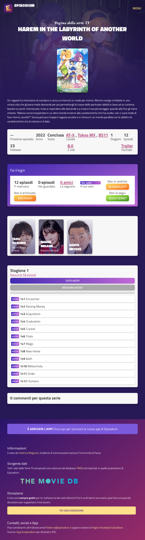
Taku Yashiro (19, 241)
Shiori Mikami (47, 244)
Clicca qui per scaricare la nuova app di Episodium (72, 429)
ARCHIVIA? (25, 198)
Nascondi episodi (23, 274)
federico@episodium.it (59, 527)
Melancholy (31, 366)
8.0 (70, 145)
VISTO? (15, 299)
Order (27, 373)
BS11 (103, 135)
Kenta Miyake (75, 247)
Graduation (30, 321)
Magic (27, 343)
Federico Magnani (29, 453)
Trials (26, 336)
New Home (30, 351)
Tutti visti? (72, 281)
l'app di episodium (26, 532)
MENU (137, 8)
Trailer (127, 145)
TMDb (80, 468)
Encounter (30, 299)
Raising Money (32, 306)
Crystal (27, 328)
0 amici (66, 182)
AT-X (70, 135)
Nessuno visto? (72, 288)
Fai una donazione (71, 510)
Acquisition (30, 314)
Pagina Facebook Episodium (107, 527)
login (21, 170)
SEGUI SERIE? (118, 198)
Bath (26, 358)
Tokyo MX (87, 135)
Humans (29, 381)
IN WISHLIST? (118, 186)
